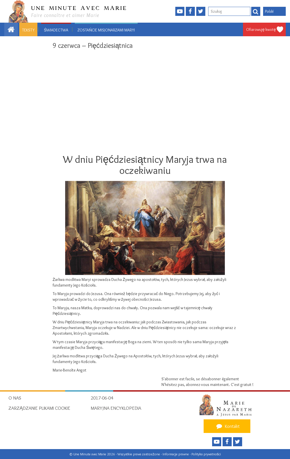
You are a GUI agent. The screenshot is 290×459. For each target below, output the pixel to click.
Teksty (28, 30)
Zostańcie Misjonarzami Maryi (106, 30)
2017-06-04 (102, 398)
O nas (14, 398)
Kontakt (227, 426)
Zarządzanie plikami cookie (39, 408)
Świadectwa (56, 30)
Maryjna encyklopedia (116, 408)
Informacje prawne (176, 454)
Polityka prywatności (206, 454)
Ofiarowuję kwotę (261, 29)
